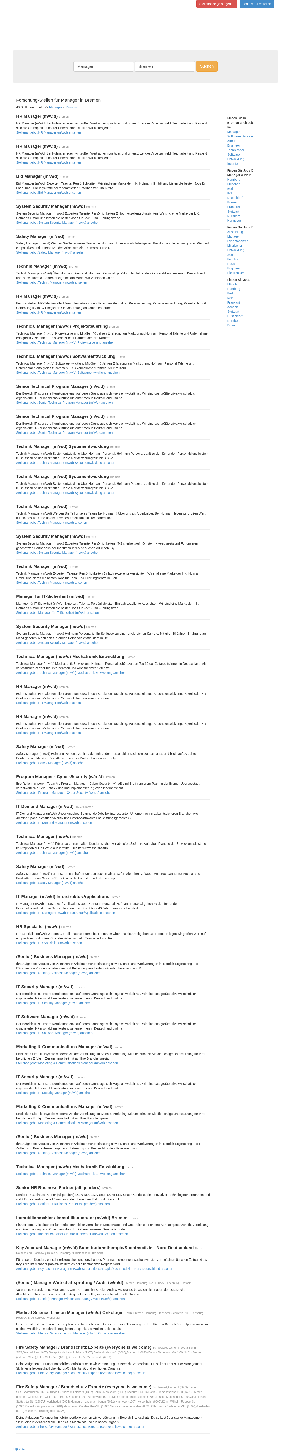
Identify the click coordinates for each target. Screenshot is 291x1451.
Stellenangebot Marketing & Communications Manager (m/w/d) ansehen (67, 1063)
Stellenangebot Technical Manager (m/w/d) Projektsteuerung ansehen (65, 342)
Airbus (231, 141)
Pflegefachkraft (237, 241)
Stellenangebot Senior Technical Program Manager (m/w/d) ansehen (64, 402)
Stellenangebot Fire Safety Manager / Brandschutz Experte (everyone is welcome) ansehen (80, 1373)
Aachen (232, 307)
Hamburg (234, 179)
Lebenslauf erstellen (257, 4)
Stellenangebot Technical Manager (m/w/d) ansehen (53, 853)
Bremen (232, 202)
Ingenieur (234, 163)
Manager (233, 132)
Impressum (20, 1449)
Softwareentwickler (240, 136)
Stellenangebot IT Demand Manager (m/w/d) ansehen (54, 822)
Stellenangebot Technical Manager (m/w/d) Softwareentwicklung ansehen (68, 372)
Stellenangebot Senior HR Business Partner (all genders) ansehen (63, 1204)
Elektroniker (235, 273)
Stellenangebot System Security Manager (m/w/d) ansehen (57, 222)
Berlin (231, 188)
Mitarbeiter (234, 245)
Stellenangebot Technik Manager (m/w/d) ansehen (51, 282)
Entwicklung (235, 159)
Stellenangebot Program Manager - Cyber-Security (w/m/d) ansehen (64, 792)
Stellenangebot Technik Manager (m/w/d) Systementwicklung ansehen (65, 462)
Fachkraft (234, 259)
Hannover (234, 220)
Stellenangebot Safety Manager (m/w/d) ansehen (50, 252)
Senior (231, 254)
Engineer (233, 145)
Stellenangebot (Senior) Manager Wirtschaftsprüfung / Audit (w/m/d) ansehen (70, 1299)
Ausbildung (235, 232)
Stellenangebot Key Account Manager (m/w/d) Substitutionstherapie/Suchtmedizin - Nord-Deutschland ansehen (94, 1269)
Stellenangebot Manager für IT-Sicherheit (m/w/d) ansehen (57, 612)
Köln (230, 193)
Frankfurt (233, 207)
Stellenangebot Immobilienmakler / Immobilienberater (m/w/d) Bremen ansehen (72, 1234)
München (234, 184)
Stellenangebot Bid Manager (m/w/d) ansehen (48, 192)
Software (233, 154)
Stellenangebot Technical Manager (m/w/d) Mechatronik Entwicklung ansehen (70, 673)
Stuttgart (233, 211)
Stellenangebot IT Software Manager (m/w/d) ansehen (54, 1033)
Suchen (207, 66)
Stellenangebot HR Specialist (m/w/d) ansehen (49, 943)
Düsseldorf (235, 198)
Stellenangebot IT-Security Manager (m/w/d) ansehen (54, 1003)
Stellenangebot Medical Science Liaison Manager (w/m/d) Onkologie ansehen (71, 1333)
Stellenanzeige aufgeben (216, 4)
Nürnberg (234, 216)
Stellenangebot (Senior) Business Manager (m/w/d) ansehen (58, 973)
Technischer (235, 150)
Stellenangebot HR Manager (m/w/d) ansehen (48, 132)
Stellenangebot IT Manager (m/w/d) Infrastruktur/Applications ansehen (65, 913)
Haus (231, 264)
